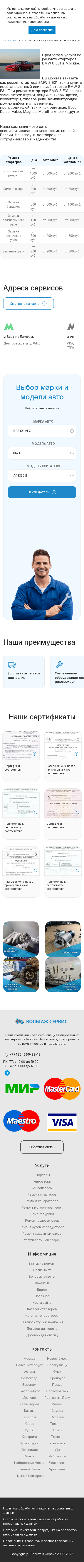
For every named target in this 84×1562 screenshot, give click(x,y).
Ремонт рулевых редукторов (42, 1227)
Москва (29, 1358)
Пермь (57, 1384)
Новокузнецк (57, 1365)
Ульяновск (57, 1443)
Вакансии (42, 1283)
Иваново (29, 1397)
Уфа (57, 1450)
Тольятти (57, 1423)
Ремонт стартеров (42, 1194)
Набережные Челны (29, 1463)
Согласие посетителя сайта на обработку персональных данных (35, 1521)
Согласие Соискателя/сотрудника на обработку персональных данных (40, 1532)
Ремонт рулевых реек (42, 1220)
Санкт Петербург (29, 1365)
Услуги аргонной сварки (42, 1240)
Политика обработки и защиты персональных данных (38, 1510)
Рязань (57, 1404)
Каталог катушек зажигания (42, 1322)
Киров (29, 1423)
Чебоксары (57, 1456)
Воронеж (29, 1384)
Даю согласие (42, 30)
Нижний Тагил (29, 1469)
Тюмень (57, 1436)
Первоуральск (57, 1391)
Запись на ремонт (42, 1263)
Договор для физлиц (42, 1335)
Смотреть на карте (28, 303)
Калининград (29, 1404)
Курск (29, 1430)
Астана (29, 1371)
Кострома (29, 1436)
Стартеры (42, 1175)
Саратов (57, 1417)
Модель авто (43, 443)
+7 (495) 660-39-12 (21, 1054)
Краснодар (29, 1450)
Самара (57, 1410)
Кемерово (29, 1417)
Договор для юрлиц (42, 1328)
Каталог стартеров (42, 1309)
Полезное (42, 1296)
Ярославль (57, 1469)
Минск (29, 1456)
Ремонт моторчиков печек (42, 1207)
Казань (29, 1410)
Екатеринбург (29, 1391)
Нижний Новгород (29, 1476)
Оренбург (57, 1378)
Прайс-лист (42, 1270)
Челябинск (57, 1463)
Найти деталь (42, 492)
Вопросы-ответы (42, 1276)
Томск (57, 1430)
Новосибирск (57, 1358)
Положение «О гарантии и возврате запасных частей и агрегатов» (38, 1543)
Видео (42, 1289)
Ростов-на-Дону (57, 1397)
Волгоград (29, 1378)
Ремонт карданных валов (42, 1233)
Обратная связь (42, 1147)
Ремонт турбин (42, 1214)
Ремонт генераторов (42, 1201)
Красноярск (29, 1443)
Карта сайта (42, 1302)
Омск (57, 1371)
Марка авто (43, 421)
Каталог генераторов (42, 1315)
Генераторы (42, 1181)
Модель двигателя (43, 466)
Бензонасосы (42, 1188)
